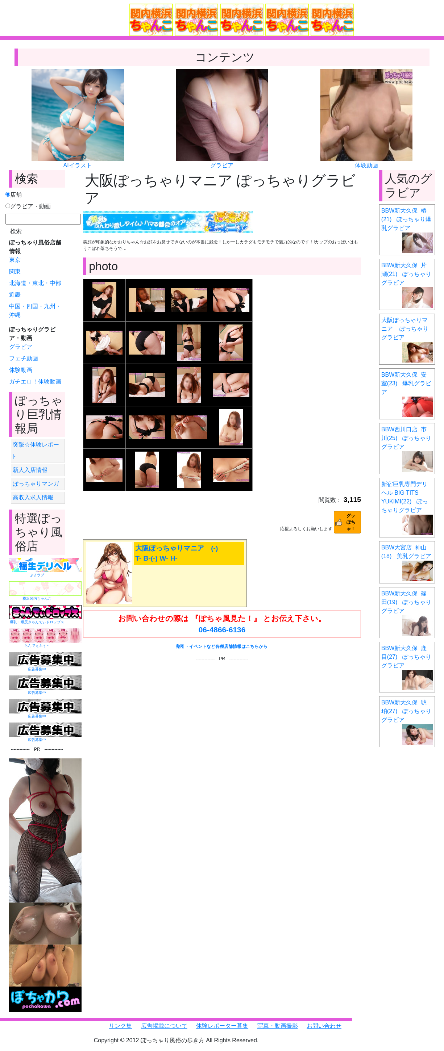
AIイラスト (77, 165)
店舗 (13, 195)
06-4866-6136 (222, 629)
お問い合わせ (324, 1026)
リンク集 (120, 1026)
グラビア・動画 (28, 206)
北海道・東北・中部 (35, 283)
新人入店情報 (30, 470)
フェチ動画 (23, 358)
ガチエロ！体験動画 (35, 381)
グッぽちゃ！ (351, 522)
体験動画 (366, 165)
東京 (15, 260)
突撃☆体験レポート (35, 450)
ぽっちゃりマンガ (36, 484)
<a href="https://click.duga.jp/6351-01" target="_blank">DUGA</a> (222, 700)
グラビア (221, 165)
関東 (15, 271)
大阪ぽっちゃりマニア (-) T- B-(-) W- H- (176, 553)
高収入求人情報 (33, 497)
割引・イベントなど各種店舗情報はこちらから (221, 646)
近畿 (15, 295)
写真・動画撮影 (277, 1026)
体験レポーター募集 (222, 1026)
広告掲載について (164, 1026)
